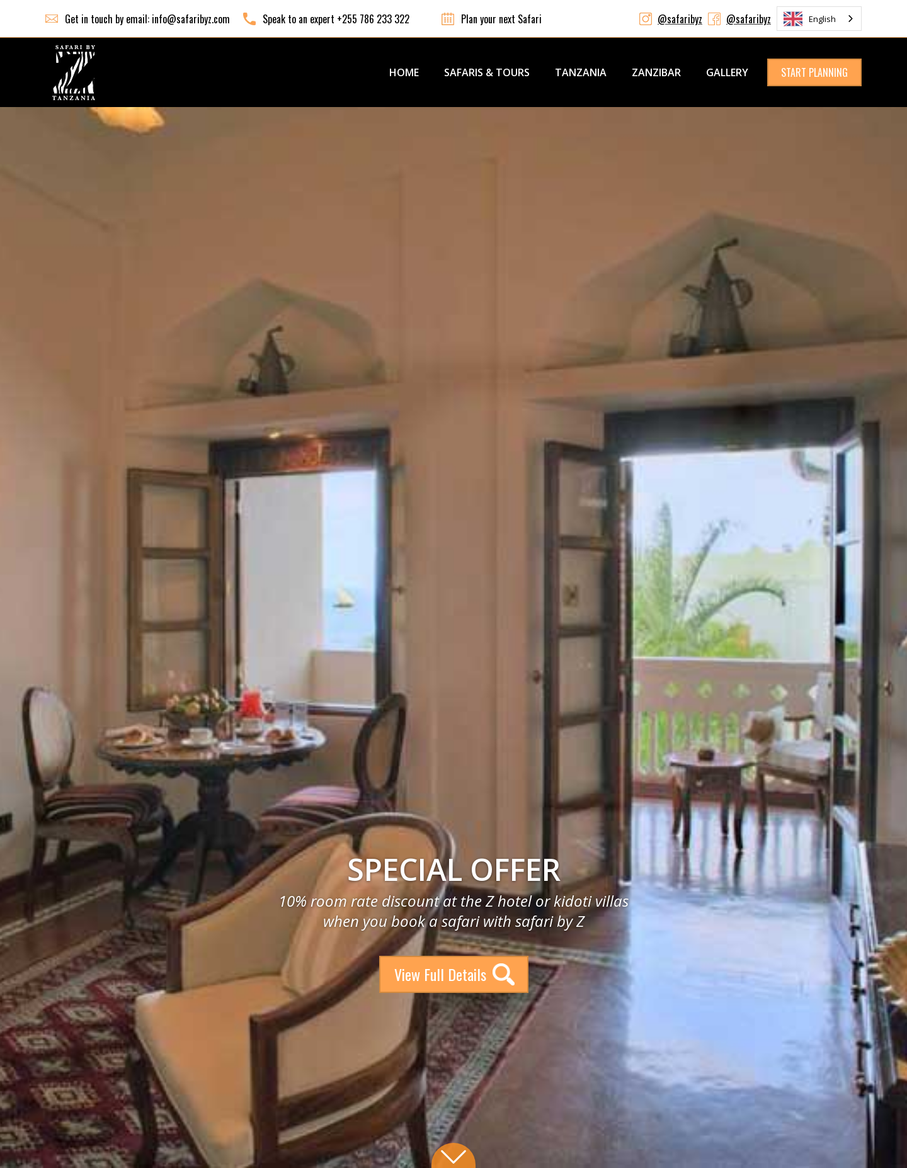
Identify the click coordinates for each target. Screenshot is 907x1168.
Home (404, 72)
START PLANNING (814, 72)
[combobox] (819, 18)
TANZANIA (581, 72)
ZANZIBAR (656, 72)
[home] (73, 72)
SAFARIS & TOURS (487, 72)
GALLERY (727, 72)
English (810, 18)
